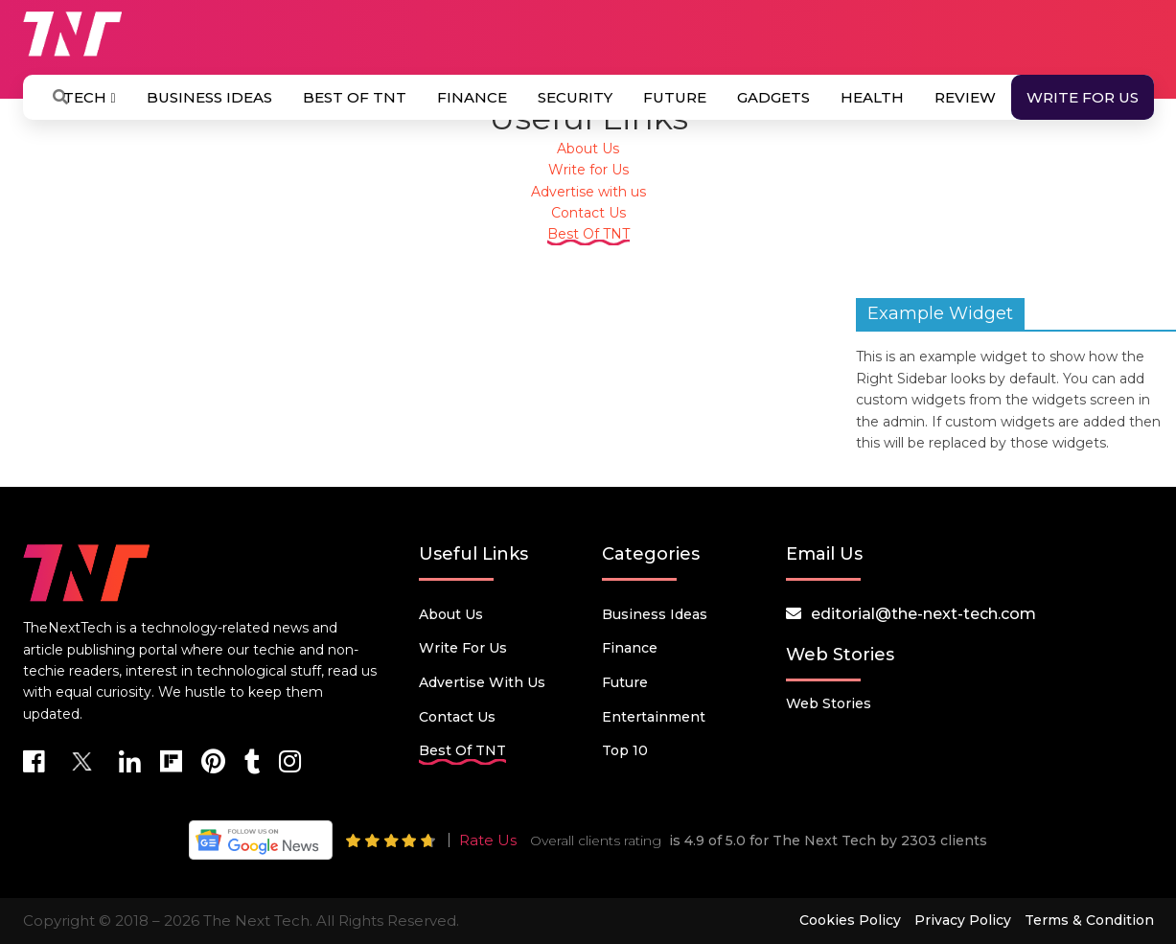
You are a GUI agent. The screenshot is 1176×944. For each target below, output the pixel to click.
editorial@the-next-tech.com (923, 614)
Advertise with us (588, 191)
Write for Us (1082, 97)
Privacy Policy (962, 920)
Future (674, 97)
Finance (472, 97)
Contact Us (588, 212)
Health (872, 97)
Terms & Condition (1089, 920)
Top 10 (625, 750)
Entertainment (653, 716)
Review (965, 97)
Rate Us (488, 840)
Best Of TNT (354, 97)
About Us (588, 148)
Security (575, 97)
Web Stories (828, 703)
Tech (89, 97)
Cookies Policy (850, 920)
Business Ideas (209, 97)
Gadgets (773, 97)
